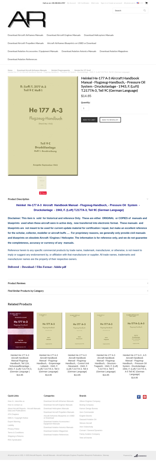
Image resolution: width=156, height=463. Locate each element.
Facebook (139, 397)
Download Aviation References (22, 59)
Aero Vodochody (86, 427)
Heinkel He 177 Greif (82, 70)
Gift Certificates (83, 3)
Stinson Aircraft (86, 423)
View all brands (86, 438)
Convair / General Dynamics (91, 430)
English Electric (86, 416)
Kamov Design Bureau (89, 408)
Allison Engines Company (90, 401)
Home (10, 70)
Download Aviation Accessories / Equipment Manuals (33, 51)
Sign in (103, 3)
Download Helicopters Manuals (99, 35)
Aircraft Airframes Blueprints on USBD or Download (71, 43)
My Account (71, 3)
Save (44, 193)
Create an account (115, 3)
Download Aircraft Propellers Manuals (26, 43)
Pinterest (145, 397)
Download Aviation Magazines (114, 51)
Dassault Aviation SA (88, 419)
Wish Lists (95, 3)
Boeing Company (87, 405)
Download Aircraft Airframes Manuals (25, 35)
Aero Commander (87, 412)
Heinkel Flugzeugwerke (60, 70)
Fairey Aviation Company (90, 434)
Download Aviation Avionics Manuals (79, 51)
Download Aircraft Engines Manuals (64, 35)
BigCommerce (141, 455)
